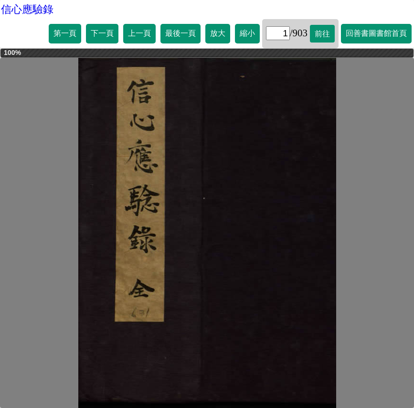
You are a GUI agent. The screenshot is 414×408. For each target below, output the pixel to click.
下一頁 (102, 33)
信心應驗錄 (27, 9)
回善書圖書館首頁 (376, 33)
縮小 (247, 33)
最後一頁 (180, 33)
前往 (322, 34)
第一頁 (64, 33)
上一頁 (139, 33)
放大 (217, 33)
